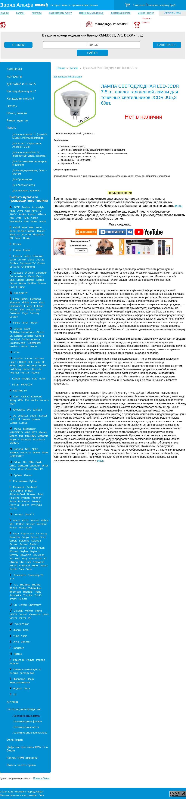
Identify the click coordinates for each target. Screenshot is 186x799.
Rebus (45, 520)
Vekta (38, 610)
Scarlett (34, 544)
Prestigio (36, 504)
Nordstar (25, 452)
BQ (11, 238)
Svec (21, 569)
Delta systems (18, 276)
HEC (30, 361)
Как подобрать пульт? (60, 13)
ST (45, 558)
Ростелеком (20, 481)
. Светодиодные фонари (27, 721)
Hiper (22, 365)
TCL (16, 584)
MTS (34, 432)
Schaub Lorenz (18, 547)
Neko (35, 448)
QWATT (29, 514)
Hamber (18, 358)
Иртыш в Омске (41, 778)
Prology (36, 501)
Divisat (13, 283)
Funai (25, 322)
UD (15, 604)
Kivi (27, 400)
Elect (42, 302)
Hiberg (13, 365)
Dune (22, 286)
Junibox (37, 409)
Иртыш (18, 653)
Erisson (14, 309)
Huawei (35, 372)
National (18, 448)
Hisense (32, 365)
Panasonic (19, 487)
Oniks (13, 465)
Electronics (16, 305)
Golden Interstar (31, 339)
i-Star (15, 384)
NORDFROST (17, 456)
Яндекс (17, 688)
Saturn (35, 537)
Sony (24, 558)
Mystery (14, 442)
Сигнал (17, 249)
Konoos (44, 400)
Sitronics (15, 558)
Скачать (12, 105)
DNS (12, 279)
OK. (25, 462)
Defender (41, 272)
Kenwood (36, 396)
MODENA (30, 435)
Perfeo (13, 508)
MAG (27, 432)
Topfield (28, 591)
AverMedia (16, 221)
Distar (22, 283)
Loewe (26, 419)
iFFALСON (27, 384)
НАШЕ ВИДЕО (166, 45)
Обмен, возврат (17, 113)
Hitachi (42, 365)
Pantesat (32, 487)
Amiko (22, 214)
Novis (45, 452)
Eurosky (34, 313)
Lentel (43, 415)
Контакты (37, 13)
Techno (36, 584)
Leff (12, 419)
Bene (39, 227)
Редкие (14, 663)
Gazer (27, 328)
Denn (31, 276)
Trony (37, 591)
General (39, 335)
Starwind (38, 561)
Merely (43, 432)
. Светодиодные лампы (26, 715)
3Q (14, 694)
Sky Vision (39, 554)
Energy (28, 305)
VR (29, 617)
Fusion (34, 322)
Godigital (15, 339)
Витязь (17, 244)
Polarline (15, 497)
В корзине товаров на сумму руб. (154, 5)
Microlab (26, 439)
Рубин (33, 481)
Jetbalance (19, 409)
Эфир (30, 678)
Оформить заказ (172, 12)
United (23, 604)
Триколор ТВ (35, 575)
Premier (36, 497)
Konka (34, 400)
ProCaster (24, 501)
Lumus (23, 422)
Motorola (43, 435)
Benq (13, 230)
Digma (40, 279)
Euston (14, 316)
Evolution (15, 313)
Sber (43, 537)
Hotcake (37, 369)
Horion (26, 369)
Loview (36, 419)
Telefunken (35, 588)
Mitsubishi (39, 439)
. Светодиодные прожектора (29, 732)
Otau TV (38, 469)
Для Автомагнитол (23, 184)
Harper (29, 358)
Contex (14, 263)
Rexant (30, 523)
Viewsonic (35, 614)
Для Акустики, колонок (26, 190)
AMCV (13, 214)
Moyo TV (15, 439)
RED (12, 523)
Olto (31, 462)
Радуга (30, 659)
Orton (13, 469)
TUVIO (38, 595)
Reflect (20, 523)
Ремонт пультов (17, 120)
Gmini (24, 346)
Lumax (13, 422)
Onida (39, 462)
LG (14, 415)
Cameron (38, 255)
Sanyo (25, 537)
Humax (25, 372)
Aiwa (20, 210)
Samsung (41, 533)
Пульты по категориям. (21, 765)
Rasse (16, 520)
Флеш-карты (15, 739)
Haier (13, 361)
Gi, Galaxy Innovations (22, 332)
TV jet (13, 598)
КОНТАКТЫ (14, 76)
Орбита (18, 475)
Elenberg (35, 298)
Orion (28, 469)
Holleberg (15, 369)
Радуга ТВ (19, 659)
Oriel (20, 469)
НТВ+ (17, 352)
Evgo (25, 313)
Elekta (25, 302)
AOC (12, 217)
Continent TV (28, 263)
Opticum (23, 465)
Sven (29, 569)
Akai (27, 210)
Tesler (22, 588)
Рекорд (40, 659)
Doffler (32, 283)
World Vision (21, 623)
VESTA (13, 614)
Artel (19, 217)
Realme (35, 520)
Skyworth (25, 554)
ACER (17, 207)
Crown (41, 263)
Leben (33, 415)
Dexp (39, 276)
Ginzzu (40, 332)
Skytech (34, 551)
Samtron (15, 537)
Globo (33, 346)
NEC (27, 448)
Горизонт (18, 647)
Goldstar (15, 346)
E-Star (30, 309)
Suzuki (13, 569)
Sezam (24, 544)
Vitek (46, 614)
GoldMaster (34, 342)
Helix (37, 361)
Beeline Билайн (26, 230)
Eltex (34, 302)
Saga (16, 533)
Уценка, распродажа (22, 672)
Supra (44, 565)
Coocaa (40, 259)
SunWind (24, 565)
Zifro (16, 641)
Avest (42, 221)
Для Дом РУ (21, 292)
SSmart (14, 551)
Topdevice (15, 595)
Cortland (15, 266)
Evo (38, 309)
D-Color (29, 272)
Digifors (30, 279)
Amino (32, 214)
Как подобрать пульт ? (21, 91)
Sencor (14, 544)
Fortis (16, 322)
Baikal (16, 227)
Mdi (21, 435)
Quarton (18, 514)
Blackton (15, 234)
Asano (34, 217)
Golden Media (18, 342)
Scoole (13, 540)
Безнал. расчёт (146, 13)
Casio (13, 259)
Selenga (36, 540)
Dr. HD (13, 286)
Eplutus (38, 305)
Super (35, 565)
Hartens (39, 358)
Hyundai (14, 372)
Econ (16, 298)
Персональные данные (91, 13)
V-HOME (18, 610)
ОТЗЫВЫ (18, 45)
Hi (43, 361)
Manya (17, 428)
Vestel (23, 614)
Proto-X (14, 504)
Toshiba (28, 595)
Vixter (22, 617)
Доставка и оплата (121, 13)
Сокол (26, 249)
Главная (4, 13)
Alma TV (36, 210)
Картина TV (20, 390)
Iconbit (16, 378)
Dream (42, 283)
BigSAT (41, 230)
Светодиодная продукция (23, 709)
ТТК (12, 578)
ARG (26, 217)
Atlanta (41, 214)
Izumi (42, 378)
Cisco (31, 259)
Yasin (24, 635)
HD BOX (21, 361)
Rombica (42, 523)
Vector (29, 610)
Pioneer (31, 494)
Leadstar (23, 415)
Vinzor (13, 617)
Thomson (15, 591)
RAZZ (25, 520)
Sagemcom (27, 533)
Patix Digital (16, 490)
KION (20, 400)
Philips (29, 490)
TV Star (22, 598)
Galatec (18, 328)
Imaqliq (26, 378)
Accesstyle (38, 207)
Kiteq (13, 400)
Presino (25, 504)
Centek (22, 259)
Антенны (12, 701)
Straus (13, 565)
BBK (31, 227)
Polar (40, 494)
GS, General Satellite (21, 335)
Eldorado (15, 302)
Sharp (32, 547)
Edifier (24, 298)
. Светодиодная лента (25, 726)
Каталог (20, 13)
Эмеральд (19, 678)
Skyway (14, 554)
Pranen (25, 497)
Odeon (17, 462)
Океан (28, 475)
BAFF (24, 227)
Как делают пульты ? (20, 98)
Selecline (24, 540)
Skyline (24, 551)
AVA (26, 221)
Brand (18, 238)
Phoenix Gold (17, 494)
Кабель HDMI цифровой (22, 757)
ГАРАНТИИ (14, 69)
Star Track (25, 561)
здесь (178, 205)
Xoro (26, 629)
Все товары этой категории (68, 76)
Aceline (26, 207)
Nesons (14, 452)
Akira (12, 210)
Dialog (20, 279)
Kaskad (25, 396)
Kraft (12, 403)
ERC (22, 309)
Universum (35, 604)
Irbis (34, 378)
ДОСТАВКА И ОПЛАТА (21, 84)
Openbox (35, 465)
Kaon (16, 396)
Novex (36, 452)
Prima (13, 501)
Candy (27, 255)
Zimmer (25, 641)
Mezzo (13, 435)
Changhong (28, 266)
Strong (14, 561)
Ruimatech (25, 527)
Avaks (34, 221)
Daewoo (18, 272)
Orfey (45, 465)
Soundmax (35, 558)
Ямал (27, 688)
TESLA (13, 588)
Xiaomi (17, 629)
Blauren (26, 234)
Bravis (26, 238)
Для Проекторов (22, 179)
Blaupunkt (39, 234)
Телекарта (20, 575)
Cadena (17, 255)
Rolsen (13, 527)
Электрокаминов (20, 682)
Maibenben (29, 428)
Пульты (11, 127)
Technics (25, 584)
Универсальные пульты (27, 669)
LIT (18, 419)
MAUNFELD (16, 432)
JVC (29, 409)
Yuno (16, 635)
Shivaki (41, 547)
